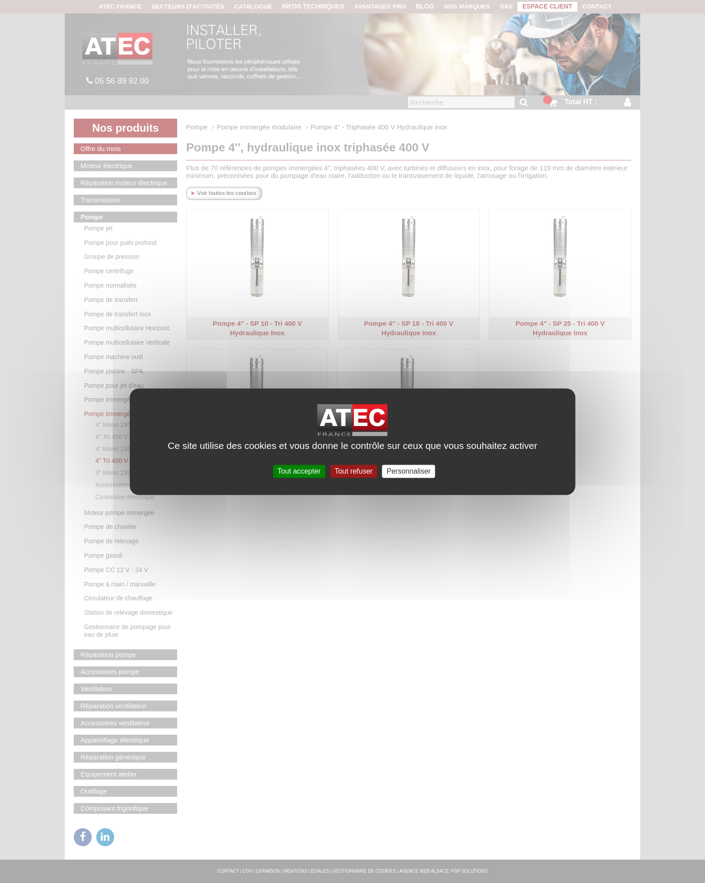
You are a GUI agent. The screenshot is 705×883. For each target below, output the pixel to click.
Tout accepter (299, 471)
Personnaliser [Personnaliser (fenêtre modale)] (409, 471)
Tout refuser (353, 471)
